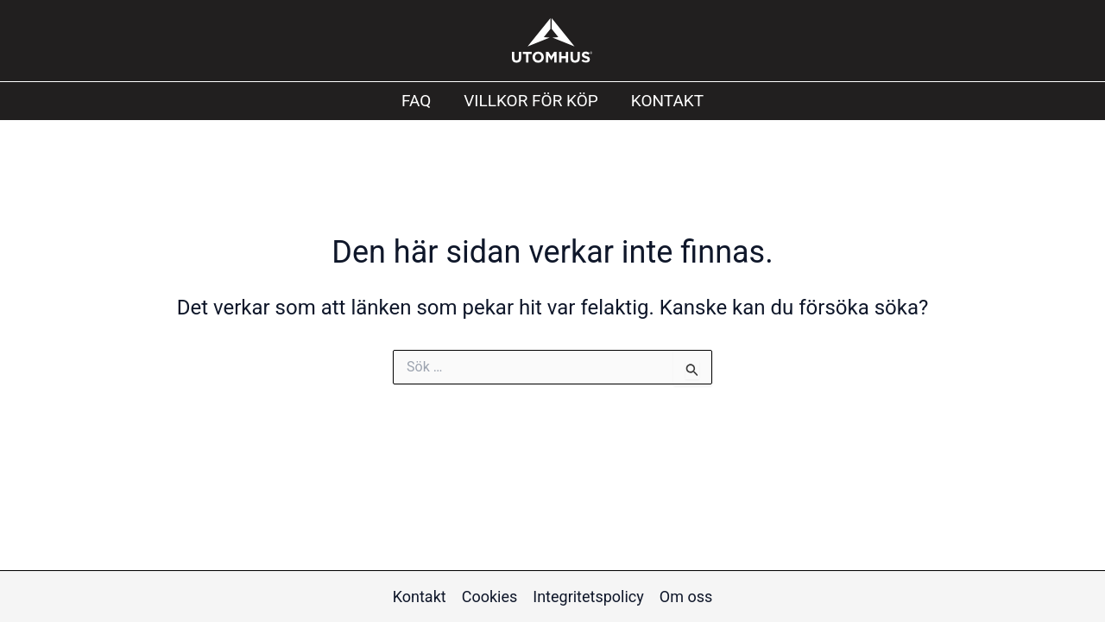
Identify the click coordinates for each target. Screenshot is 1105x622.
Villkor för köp (531, 101)
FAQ (416, 101)
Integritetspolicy (588, 596)
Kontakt (667, 101)
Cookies (490, 596)
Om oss (686, 596)
